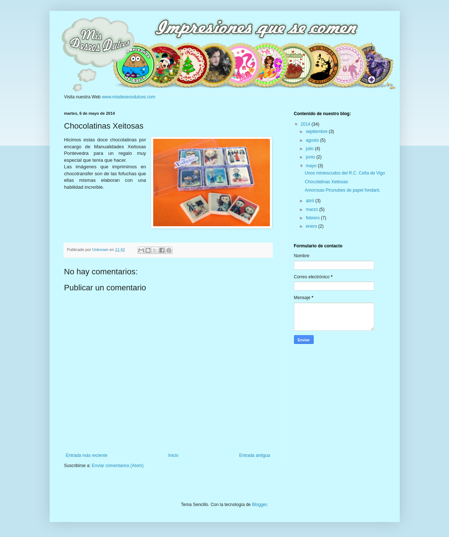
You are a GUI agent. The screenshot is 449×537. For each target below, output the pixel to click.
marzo (312, 209)
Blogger (259, 504)
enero (312, 226)
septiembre (317, 131)
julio (310, 148)
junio (311, 157)
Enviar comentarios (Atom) (118, 465)
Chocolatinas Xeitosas (326, 181)
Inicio (173, 455)
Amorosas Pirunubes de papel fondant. (342, 190)
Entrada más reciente (87, 455)
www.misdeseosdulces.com (128, 96)
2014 (306, 124)
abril (310, 200)
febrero (313, 217)
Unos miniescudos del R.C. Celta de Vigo (345, 173)
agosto (313, 140)
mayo (312, 165)
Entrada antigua (254, 455)
